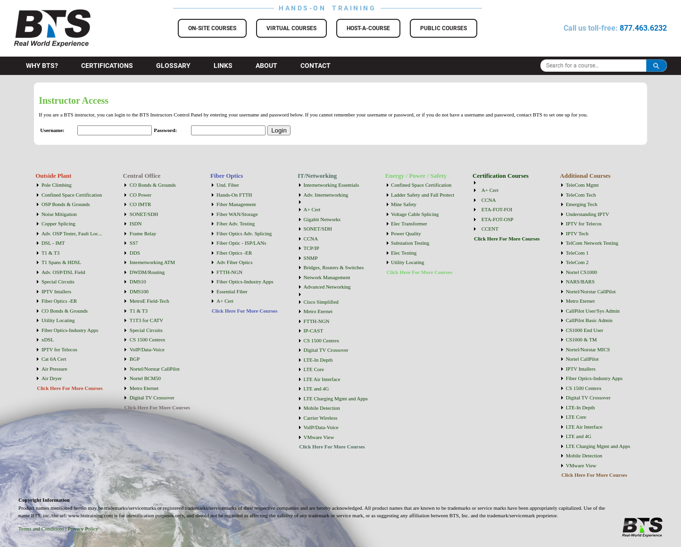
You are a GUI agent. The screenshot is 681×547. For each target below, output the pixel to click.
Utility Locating (58, 320)
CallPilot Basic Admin (589, 320)
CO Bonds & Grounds (65, 311)
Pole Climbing (57, 185)
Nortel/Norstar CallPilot (155, 369)
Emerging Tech (582, 204)
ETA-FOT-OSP (498, 219)
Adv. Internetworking (326, 195)
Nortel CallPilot (582, 359)
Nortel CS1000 (581, 272)
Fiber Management (236, 204)
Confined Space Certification (72, 195)
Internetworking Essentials (331, 185)
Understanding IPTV (587, 214)
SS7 (134, 243)
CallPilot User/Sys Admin (593, 311)
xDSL (48, 339)
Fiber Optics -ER (59, 301)
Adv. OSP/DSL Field (63, 272)
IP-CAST (314, 330)
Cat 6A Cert (54, 359)
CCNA (311, 238)
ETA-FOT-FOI (497, 209)
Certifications (107, 65)
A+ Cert (224, 301)
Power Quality (406, 233)
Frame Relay (143, 233)
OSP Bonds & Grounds (66, 204)
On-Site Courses (212, 28)
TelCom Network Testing (592, 243)
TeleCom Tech (581, 195)
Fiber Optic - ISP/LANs (241, 243)
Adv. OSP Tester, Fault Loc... (72, 233)
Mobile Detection (322, 408)
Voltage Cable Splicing (415, 214)
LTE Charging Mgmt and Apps (336, 398)
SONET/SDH (144, 214)
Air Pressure (54, 369)
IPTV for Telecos (59, 349)
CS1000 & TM (581, 339)
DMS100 (139, 291)
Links (223, 65)
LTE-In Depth (318, 360)
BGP (135, 359)
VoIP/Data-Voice (147, 349)
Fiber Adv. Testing (235, 223)
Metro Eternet (144, 388)
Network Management (327, 277)
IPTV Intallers (56, 291)
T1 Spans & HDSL (61, 262)
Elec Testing (403, 253)
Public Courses (443, 28)
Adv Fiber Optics (234, 262)
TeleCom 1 (577, 253)
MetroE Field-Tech (149, 301)
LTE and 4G (316, 388)
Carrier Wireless (321, 418)
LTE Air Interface (322, 379)
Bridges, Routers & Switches (334, 267)
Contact (315, 65)
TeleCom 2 (577, 262)
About (266, 65)
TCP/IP (311, 248)
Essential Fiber (232, 291)
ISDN (136, 223)
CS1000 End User (584, 330)
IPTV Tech (577, 233)
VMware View (319, 437)
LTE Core (314, 369)
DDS (135, 253)
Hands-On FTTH (234, 195)
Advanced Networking (327, 287)
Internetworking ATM (152, 262)
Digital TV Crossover (152, 397)
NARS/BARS (580, 281)
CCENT (490, 229)
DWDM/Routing (147, 272)
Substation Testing (410, 243)
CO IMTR (140, 204)
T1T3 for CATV (147, 320)
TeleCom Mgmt (582, 185)
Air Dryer (52, 378)
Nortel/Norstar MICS (588, 349)
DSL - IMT (53, 243)
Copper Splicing (58, 223)
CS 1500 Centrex (148, 339)
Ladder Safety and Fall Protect (422, 195)
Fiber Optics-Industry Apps (70, 330)
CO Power (140, 195)
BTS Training (40, 14)
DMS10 (138, 281)
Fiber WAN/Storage (236, 214)
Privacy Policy (83, 528)
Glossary (173, 65)
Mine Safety (403, 204)
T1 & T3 (50, 253)
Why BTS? (42, 65)
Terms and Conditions (41, 528)
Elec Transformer (409, 223)
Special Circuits (58, 281)
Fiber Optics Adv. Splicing (244, 233)
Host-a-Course (368, 28)
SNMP (311, 258)
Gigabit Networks (322, 219)
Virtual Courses (291, 28)
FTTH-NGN (229, 272)
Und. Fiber (227, 185)
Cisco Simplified (321, 302)
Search (656, 65)
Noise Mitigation (59, 214)
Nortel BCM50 (145, 378)
